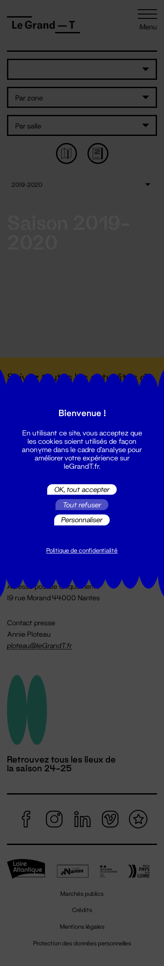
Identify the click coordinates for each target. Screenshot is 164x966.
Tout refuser (82, 504)
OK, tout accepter (82, 489)
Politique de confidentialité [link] (82, 550)
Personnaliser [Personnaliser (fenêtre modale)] (82, 520)
